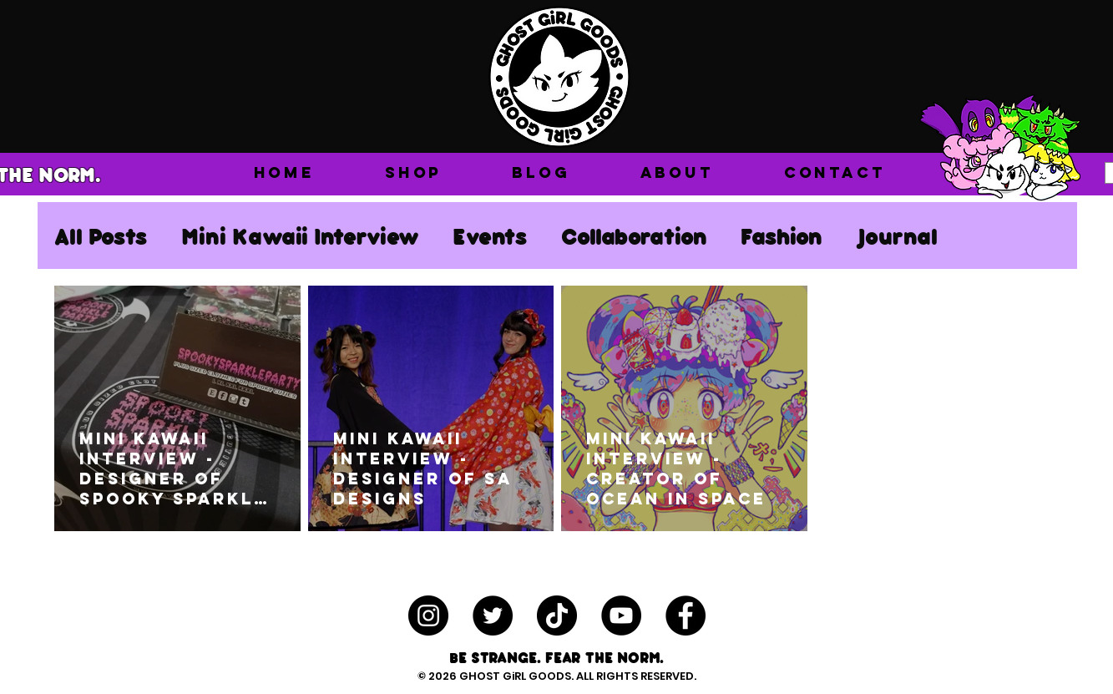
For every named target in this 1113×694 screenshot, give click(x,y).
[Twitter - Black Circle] (493, 615)
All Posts (101, 235)
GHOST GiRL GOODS (515, 676)
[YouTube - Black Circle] (621, 615)
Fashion (781, 235)
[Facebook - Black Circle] (685, 615)
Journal (897, 235)
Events (490, 235)
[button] (413, 172)
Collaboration (634, 235)
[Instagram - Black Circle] (428, 615)
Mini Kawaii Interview (300, 235)
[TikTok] (557, 615)
